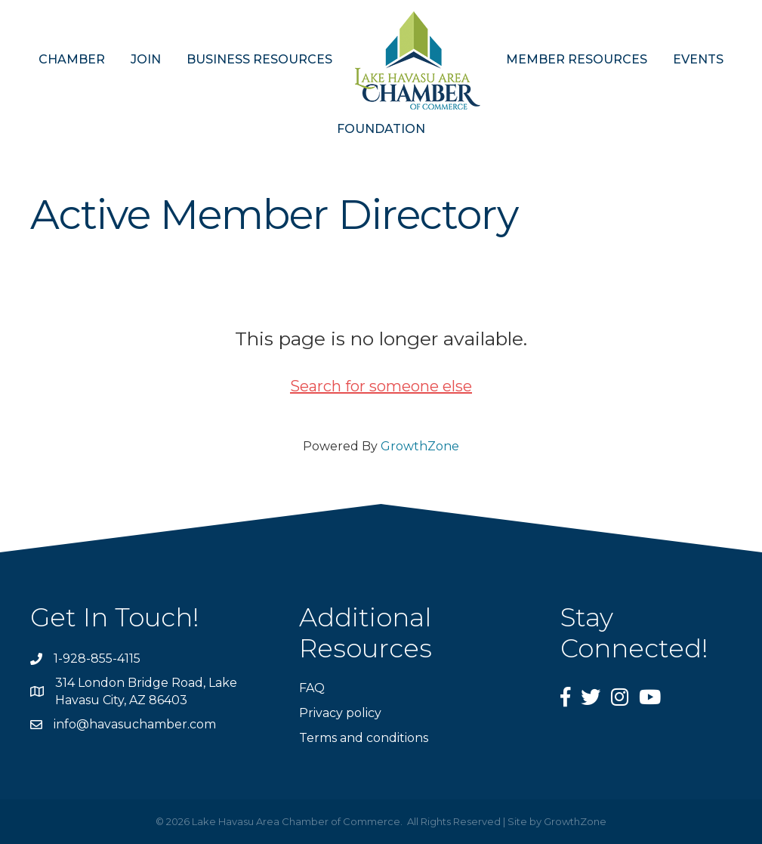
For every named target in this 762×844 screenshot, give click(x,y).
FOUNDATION (381, 129)
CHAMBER (72, 59)
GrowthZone (420, 446)
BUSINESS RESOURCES (259, 59)
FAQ (312, 688)
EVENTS (698, 59)
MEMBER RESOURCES (576, 59)
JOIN (146, 59)
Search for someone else (381, 386)
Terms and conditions (363, 738)
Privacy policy (340, 713)
